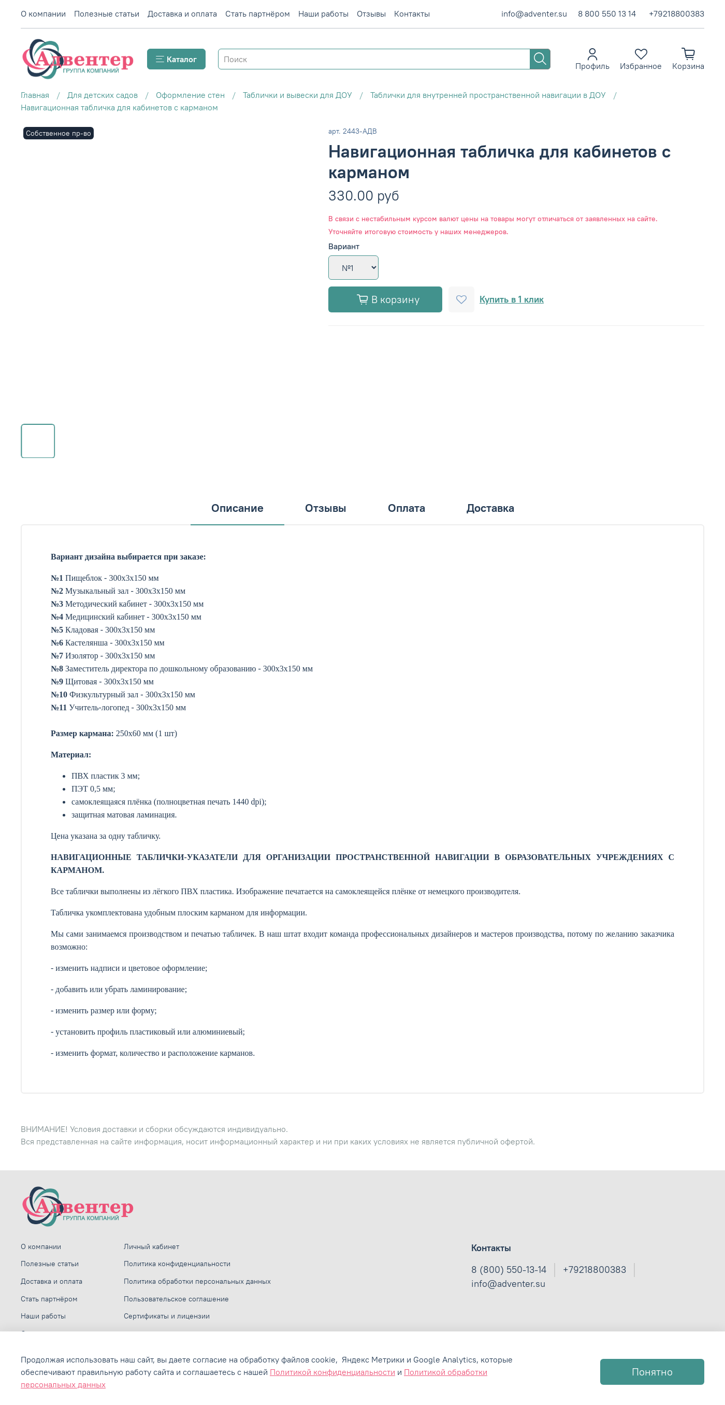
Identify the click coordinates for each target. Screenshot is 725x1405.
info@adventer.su (534, 13)
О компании (43, 13)
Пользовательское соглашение (176, 1298)
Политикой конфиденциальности (332, 1372)
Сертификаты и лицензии (167, 1316)
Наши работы (323, 13)
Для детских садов (102, 95)
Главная (35, 95)
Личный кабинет (151, 1246)
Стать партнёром (257, 13)
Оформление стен (190, 95)
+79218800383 (676, 13)
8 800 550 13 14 (607, 13)
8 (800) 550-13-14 (508, 1269)
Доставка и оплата (182, 13)
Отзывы (371, 13)
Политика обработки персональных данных (197, 1281)
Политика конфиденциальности (177, 1263)
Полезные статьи (106, 13)
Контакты (412, 13)
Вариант (343, 246)
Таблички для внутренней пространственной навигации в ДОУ (488, 95)
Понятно (652, 1371)
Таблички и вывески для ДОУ (297, 95)
